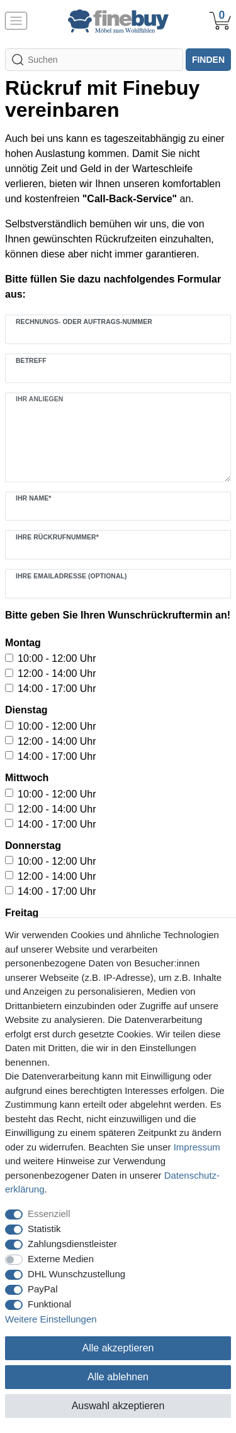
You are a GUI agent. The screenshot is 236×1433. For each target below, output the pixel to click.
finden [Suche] (208, 60)
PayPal (43, 1289)
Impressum (197, 1147)
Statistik (44, 1228)
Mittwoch (26, 777)
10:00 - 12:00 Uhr (57, 658)
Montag (23, 642)
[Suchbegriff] (94, 59)
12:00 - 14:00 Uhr (57, 673)
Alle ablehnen (118, 1376)
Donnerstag (33, 845)
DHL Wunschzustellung (76, 1273)
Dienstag (26, 710)
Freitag (21, 912)
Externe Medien (61, 1258)
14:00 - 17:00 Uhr (57, 688)
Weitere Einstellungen (51, 1319)
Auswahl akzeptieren (118, 1405)
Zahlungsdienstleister (72, 1243)
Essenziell (49, 1213)
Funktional (49, 1304)
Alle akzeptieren (118, 1348)
